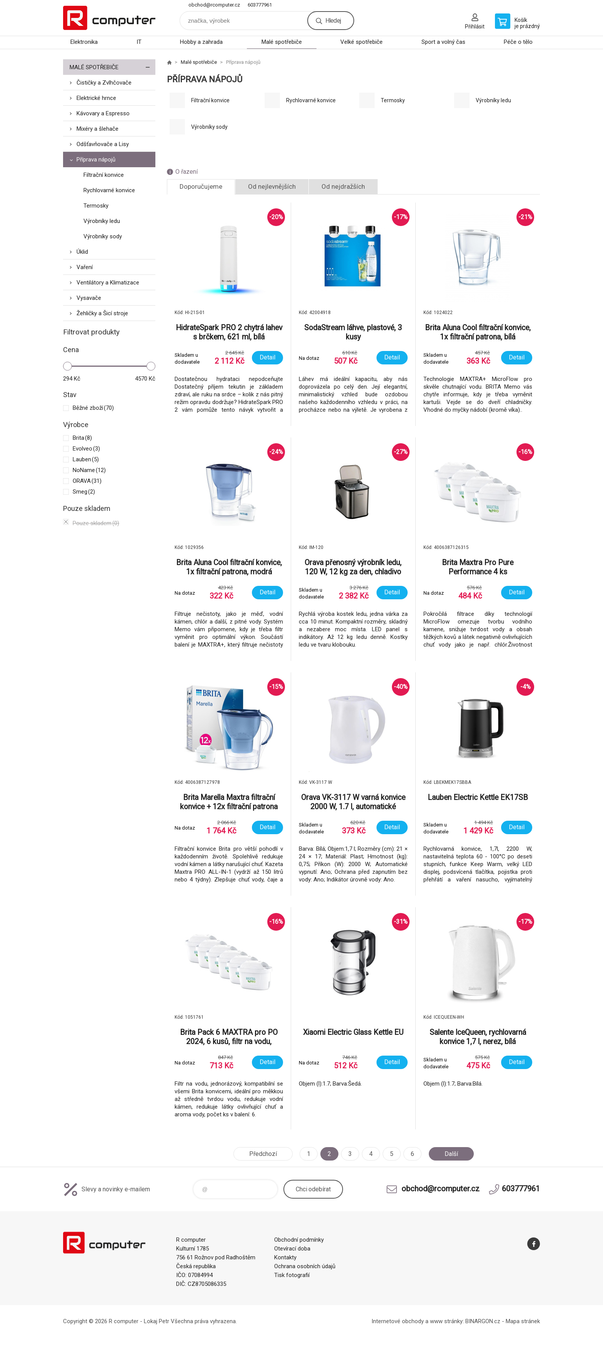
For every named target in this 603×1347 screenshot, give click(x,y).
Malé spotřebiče (282, 41)
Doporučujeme (201, 186)
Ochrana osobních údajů (304, 1266)
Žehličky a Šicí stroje (102, 313)
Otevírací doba (292, 1248)
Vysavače (89, 297)
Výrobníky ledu (101, 221)
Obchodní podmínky (299, 1239)
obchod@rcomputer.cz (214, 5)
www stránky (446, 1321)
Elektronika (84, 41)
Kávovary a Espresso (103, 113)
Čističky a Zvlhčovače (104, 82)
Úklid (82, 251)
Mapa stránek (523, 1321)
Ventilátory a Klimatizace (108, 282)
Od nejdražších (343, 186)
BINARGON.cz (482, 1321)
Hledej (333, 20)
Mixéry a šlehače (97, 128)
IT (139, 41)
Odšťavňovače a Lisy (103, 144)
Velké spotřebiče (361, 41)
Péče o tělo (518, 41)
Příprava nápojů (96, 159)
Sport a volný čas (443, 41)
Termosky (95, 205)
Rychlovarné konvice (109, 190)
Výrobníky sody (102, 236)
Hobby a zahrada (201, 41)
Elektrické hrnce (96, 98)
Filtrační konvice (103, 174)
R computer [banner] (109, 18)
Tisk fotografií (292, 1275)
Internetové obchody (397, 1321)
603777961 (260, 5)
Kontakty (285, 1257)
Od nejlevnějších (272, 186)
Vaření (85, 267)
